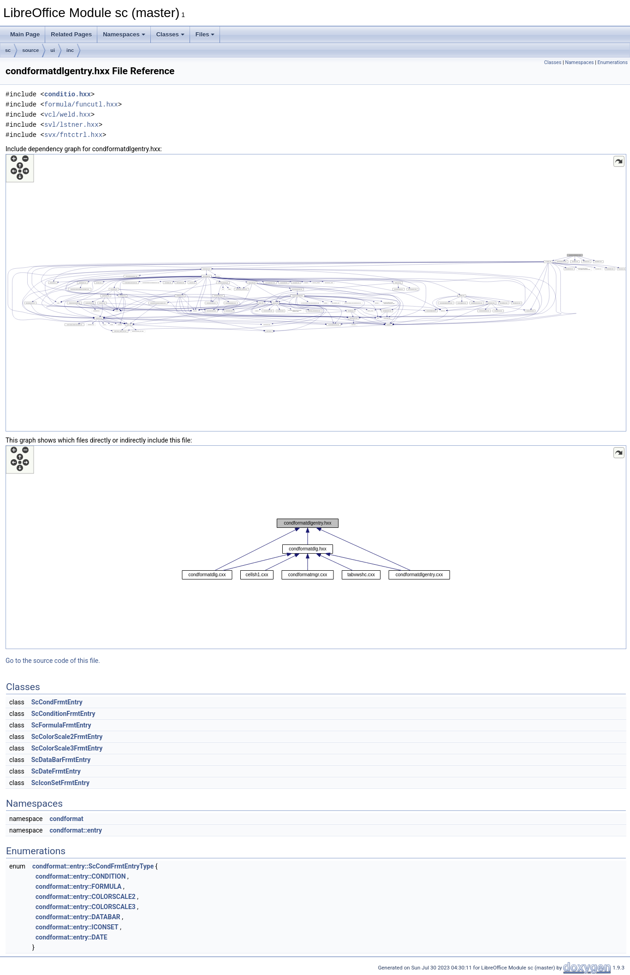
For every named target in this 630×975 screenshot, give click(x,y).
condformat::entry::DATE (71, 937)
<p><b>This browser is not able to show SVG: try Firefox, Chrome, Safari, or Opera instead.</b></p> (316, 292)
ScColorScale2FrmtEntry (67, 736)
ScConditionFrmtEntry (63, 713)
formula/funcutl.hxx (81, 104)
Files (205, 34)
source (30, 50)
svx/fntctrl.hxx (73, 134)
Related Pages (71, 34)
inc (70, 50)
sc (8, 50)
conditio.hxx (67, 94)
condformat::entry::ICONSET (77, 927)
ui (52, 50)
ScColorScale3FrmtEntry (67, 748)
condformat (66, 818)
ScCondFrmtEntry (57, 702)
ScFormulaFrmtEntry (61, 725)
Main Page (25, 34)
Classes (170, 34)
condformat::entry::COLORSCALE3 (86, 906)
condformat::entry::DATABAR (78, 917)
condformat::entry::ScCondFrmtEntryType (93, 866)
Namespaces (124, 34)
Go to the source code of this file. (53, 660)
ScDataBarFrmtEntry (61, 759)
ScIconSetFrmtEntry (60, 782)
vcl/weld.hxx (67, 114)
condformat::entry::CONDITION (81, 876)
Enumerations (612, 62)
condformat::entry (75, 830)
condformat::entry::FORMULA (78, 886)
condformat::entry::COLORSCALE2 (86, 896)
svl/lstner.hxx (71, 124)
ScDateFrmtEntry (56, 771)
